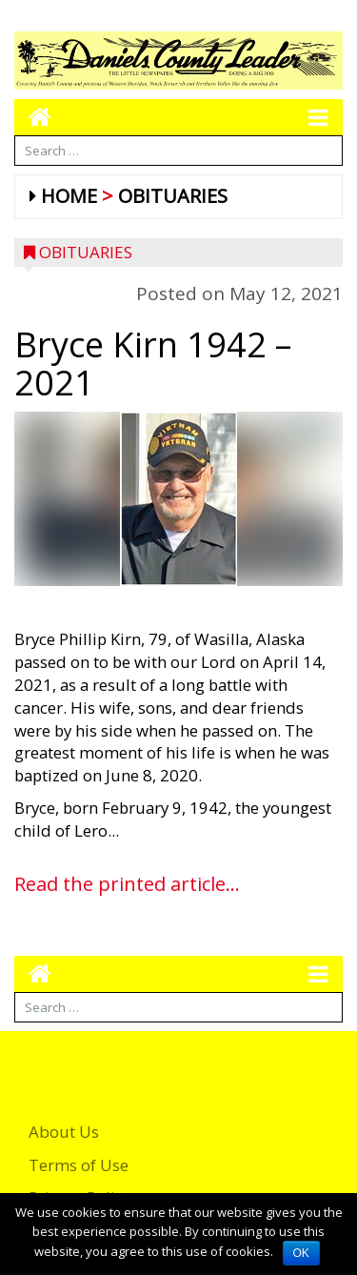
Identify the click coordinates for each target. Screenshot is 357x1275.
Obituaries (173, 196)
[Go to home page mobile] (32, 116)
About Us (64, 1132)
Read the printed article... (127, 884)
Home (69, 196)
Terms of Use (79, 1165)
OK (301, 1253)
